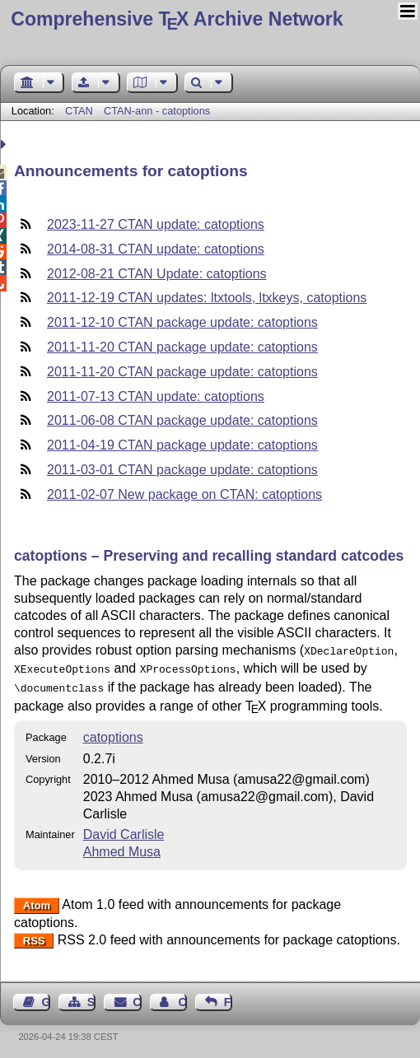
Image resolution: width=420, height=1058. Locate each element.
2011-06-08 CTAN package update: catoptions (182, 420)
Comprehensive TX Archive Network (177, 19)
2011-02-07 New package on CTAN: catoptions (184, 494)
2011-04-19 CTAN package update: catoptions (182, 445)
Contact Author (182, 997)
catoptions (113, 732)
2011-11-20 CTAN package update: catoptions (182, 347)
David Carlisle (124, 830)
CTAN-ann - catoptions (157, 111)
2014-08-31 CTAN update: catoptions (155, 249)
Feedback (228, 997)
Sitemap (91, 997)
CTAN (79, 111)
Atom (36, 900)
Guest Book (46, 997)
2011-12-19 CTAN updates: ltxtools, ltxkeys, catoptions (206, 298)
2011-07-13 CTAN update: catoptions (155, 396)
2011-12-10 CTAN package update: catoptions (182, 322)
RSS (34, 936)
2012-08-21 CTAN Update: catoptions (157, 274)
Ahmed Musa (122, 847)
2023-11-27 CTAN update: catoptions (155, 224)
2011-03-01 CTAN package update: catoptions (182, 470)
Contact (137, 997)
